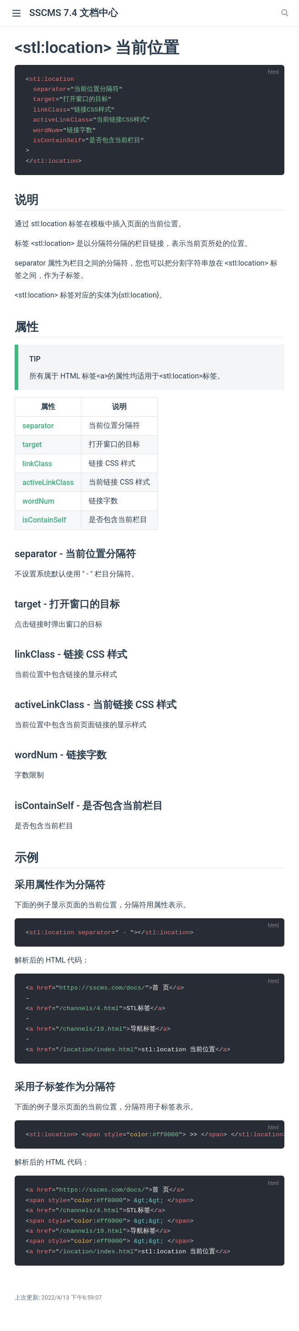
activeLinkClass (48, 485)
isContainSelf (44, 522)
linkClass (37, 466)
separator (37, 428)
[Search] (285, 13)
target (32, 447)
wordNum (38, 504)
